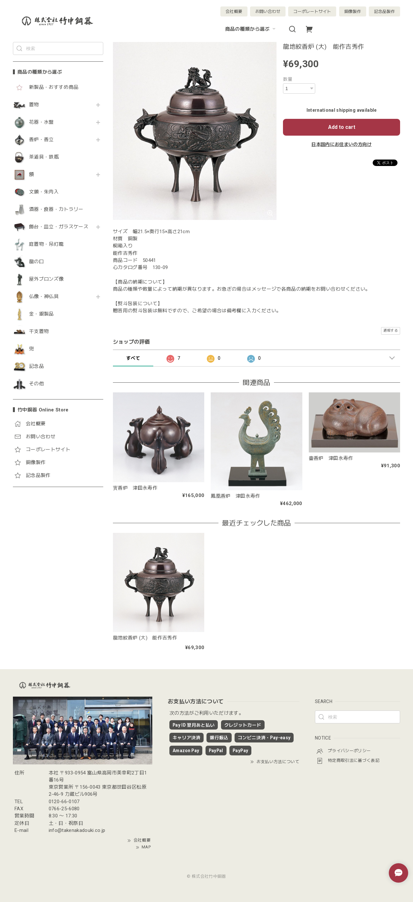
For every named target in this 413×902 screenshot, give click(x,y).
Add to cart (341, 127)
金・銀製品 (41, 314)
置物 (34, 105)
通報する (390, 330)
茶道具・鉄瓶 (44, 157)
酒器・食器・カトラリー (56, 209)
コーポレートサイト (312, 11)
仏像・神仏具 (44, 296)
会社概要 (234, 11)
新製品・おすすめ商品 (53, 87)
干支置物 (39, 331)
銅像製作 (352, 11)
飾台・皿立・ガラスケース (58, 227)
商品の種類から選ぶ (251, 29)
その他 (36, 384)
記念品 (36, 366)
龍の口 (36, 261)
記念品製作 (384, 11)
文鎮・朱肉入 (44, 192)
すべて (133, 358)
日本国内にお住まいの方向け (341, 144)
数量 (287, 79)
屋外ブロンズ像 (46, 279)
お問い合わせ (267, 11)
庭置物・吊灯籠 (46, 244)
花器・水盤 (41, 122)
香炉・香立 (41, 139)
